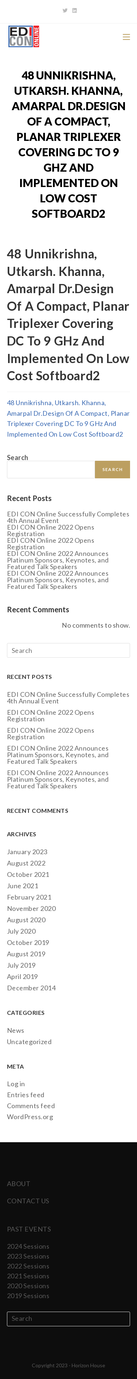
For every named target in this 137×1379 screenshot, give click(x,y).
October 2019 (28, 942)
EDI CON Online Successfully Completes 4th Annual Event (68, 517)
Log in (16, 1084)
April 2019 (22, 976)
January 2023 (27, 852)
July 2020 (21, 931)
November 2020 (31, 908)
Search (17, 457)
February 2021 (29, 897)
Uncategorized (29, 1042)
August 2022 (26, 863)
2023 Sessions (28, 1256)
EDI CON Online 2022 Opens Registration (51, 530)
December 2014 (31, 988)
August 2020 (26, 920)
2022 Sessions (28, 1266)
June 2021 (22, 886)
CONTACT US (28, 1201)
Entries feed (26, 1095)
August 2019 (26, 954)
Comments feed (31, 1106)
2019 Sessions (28, 1296)
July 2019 (21, 965)
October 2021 (28, 874)
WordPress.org (30, 1117)
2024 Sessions (28, 1246)
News (15, 1030)
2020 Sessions (28, 1286)
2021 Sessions (28, 1276)
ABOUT (19, 1184)
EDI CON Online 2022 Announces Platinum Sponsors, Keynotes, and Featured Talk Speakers (58, 560)
